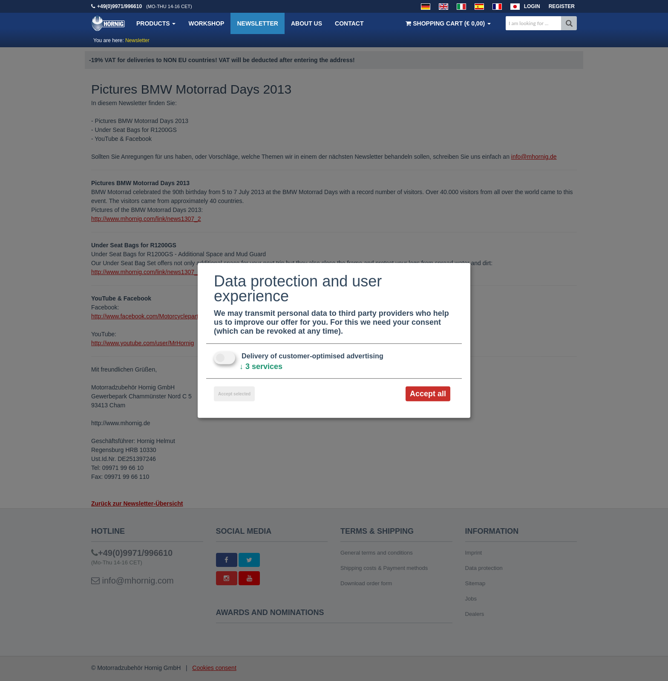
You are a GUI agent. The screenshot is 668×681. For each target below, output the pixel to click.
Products (156, 23)
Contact (349, 23)
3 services (260, 366)
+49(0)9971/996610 (119, 6)
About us (306, 23)
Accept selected (234, 394)
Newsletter (257, 23)
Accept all (428, 393)
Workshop (206, 23)
